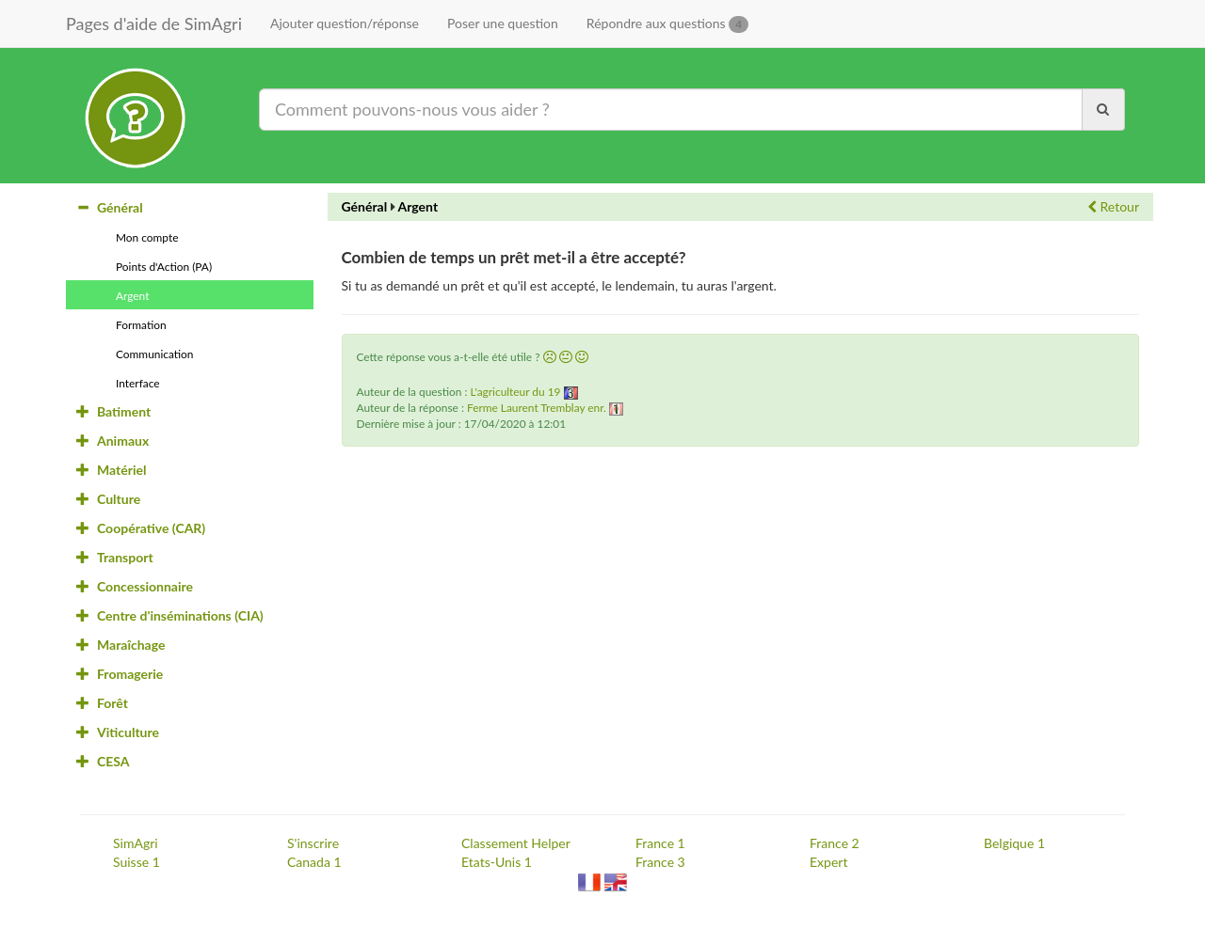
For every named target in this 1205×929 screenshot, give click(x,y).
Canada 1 (314, 862)
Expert (828, 862)
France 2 (835, 843)
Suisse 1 (136, 862)
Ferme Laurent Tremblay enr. (536, 408)
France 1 (660, 843)
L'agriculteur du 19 (516, 392)
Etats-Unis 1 (496, 862)
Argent (418, 206)
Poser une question (502, 23)
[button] (549, 357)
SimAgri (135, 843)
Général (365, 206)
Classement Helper (515, 843)
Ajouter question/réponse (344, 23)
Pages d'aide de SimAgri (154, 23)
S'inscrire (313, 843)
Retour (1113, 206)
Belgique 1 (1014, 843)
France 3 (660, 862)
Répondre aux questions (667, 24)
